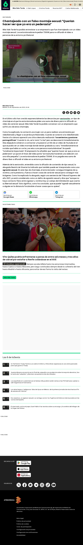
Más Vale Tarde (9, 277)
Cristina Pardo (44, 8)
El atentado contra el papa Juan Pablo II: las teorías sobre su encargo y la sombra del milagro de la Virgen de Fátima (45, 407)
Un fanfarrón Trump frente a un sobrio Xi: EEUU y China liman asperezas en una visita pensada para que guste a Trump (44, 364)
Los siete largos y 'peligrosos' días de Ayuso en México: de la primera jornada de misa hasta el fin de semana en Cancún (45, 390)
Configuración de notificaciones (27, 532)
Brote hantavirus (36, 1)
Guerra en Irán (58, 1)
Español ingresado (47, 1)
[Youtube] (53, 487)
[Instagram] (42, 487)
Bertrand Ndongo (24, 1)
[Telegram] (36, 487)
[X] (19, 487)
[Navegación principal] (80, 4)
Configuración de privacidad (26, 529)
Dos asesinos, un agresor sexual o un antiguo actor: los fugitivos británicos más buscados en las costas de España (45, 399)
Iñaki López (31, 8)
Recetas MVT (57, 8)
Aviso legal (20, 518)
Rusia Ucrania (78, 1)
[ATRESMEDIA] (41, 500)
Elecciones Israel (68, 1)
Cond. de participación (24, 526)
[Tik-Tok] (48, 487)
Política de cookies (23, 524)
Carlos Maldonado (72, 8)
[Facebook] (24, 487)
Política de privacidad (24, 521)
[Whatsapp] (30, 487)
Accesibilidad (21, 535)
